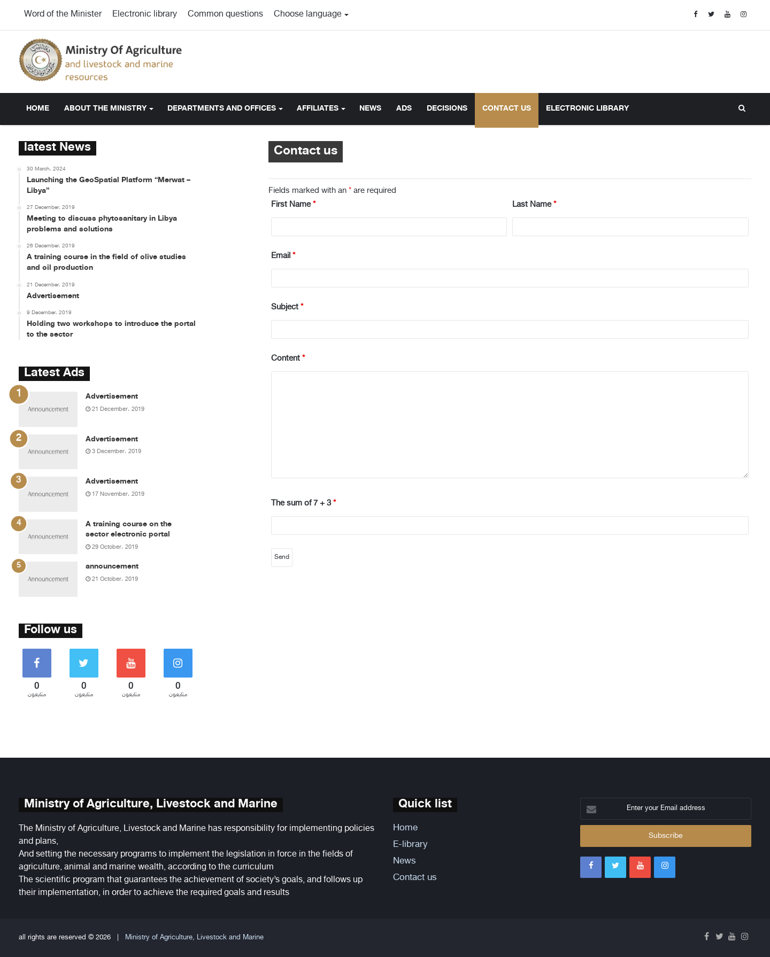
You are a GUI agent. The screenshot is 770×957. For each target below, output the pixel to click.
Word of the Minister (63, 15)
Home (37, 108)
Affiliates (317, 108)
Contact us (506, 108)
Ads (404, 108)
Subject (287, 307)
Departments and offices (221, 108)
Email (283, 256)
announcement (112, 566)
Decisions (447, 108)
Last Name (534, 204)
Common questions (225, 15)
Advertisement (112, 396)
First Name (293, 204)
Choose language (308, 15)
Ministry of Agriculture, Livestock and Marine (194, 937)
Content (288, 358)
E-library (410, 844)
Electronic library (144, 15)
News (370, 108)
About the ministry (105, 108)
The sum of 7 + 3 (303, 503)
